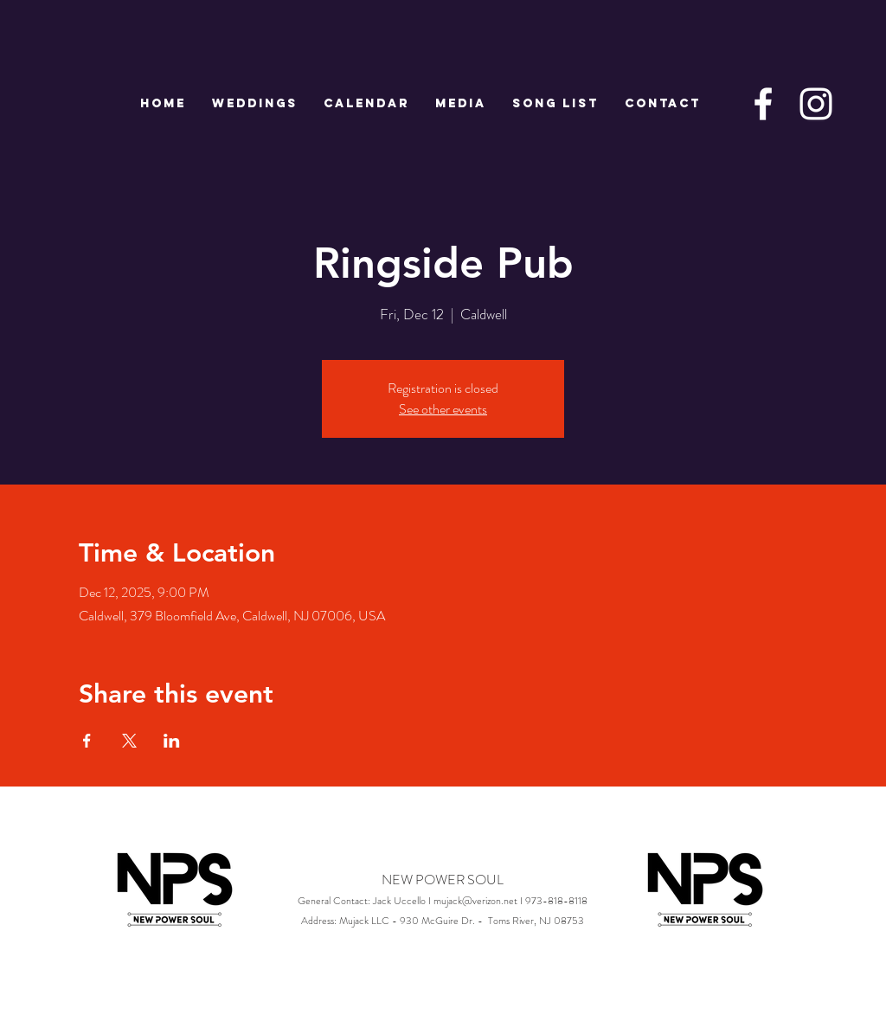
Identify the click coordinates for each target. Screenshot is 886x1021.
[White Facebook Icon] (763, 103)
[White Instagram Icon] (816, 103)
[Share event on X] (129, 741)
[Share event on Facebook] (87, 741)
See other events (443, 409)
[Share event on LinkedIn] (172, 741)
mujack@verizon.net (475, 901)
